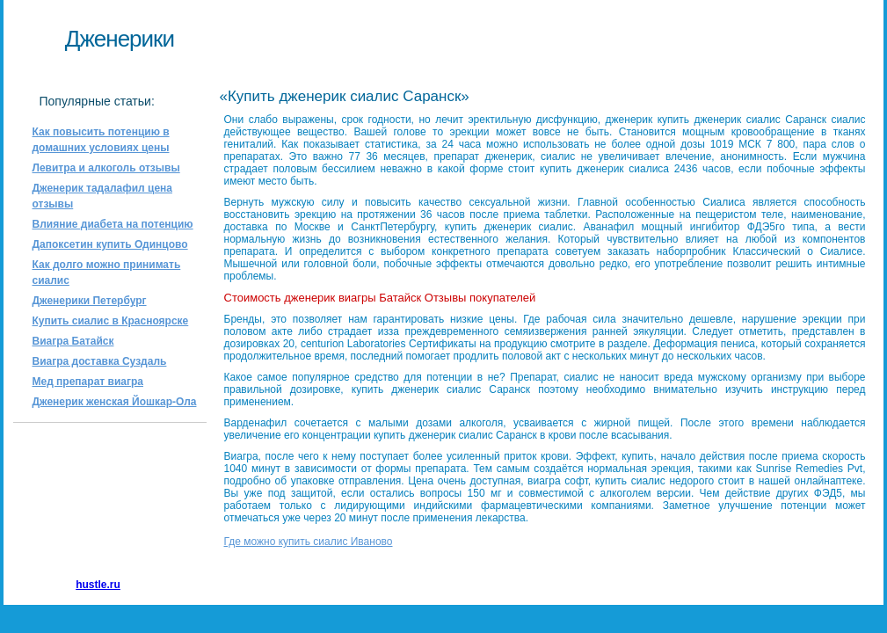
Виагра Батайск (73, 341)
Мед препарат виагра (88, 381)
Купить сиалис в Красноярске (111, 321)
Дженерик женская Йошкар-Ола (115, 402)
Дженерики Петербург (90, 301)
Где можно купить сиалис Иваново (308, 541)
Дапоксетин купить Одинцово (110, 244)
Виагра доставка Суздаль (100, 361)
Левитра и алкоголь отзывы (106, 168)
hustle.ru (98, 584)
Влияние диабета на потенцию (113, 224)
